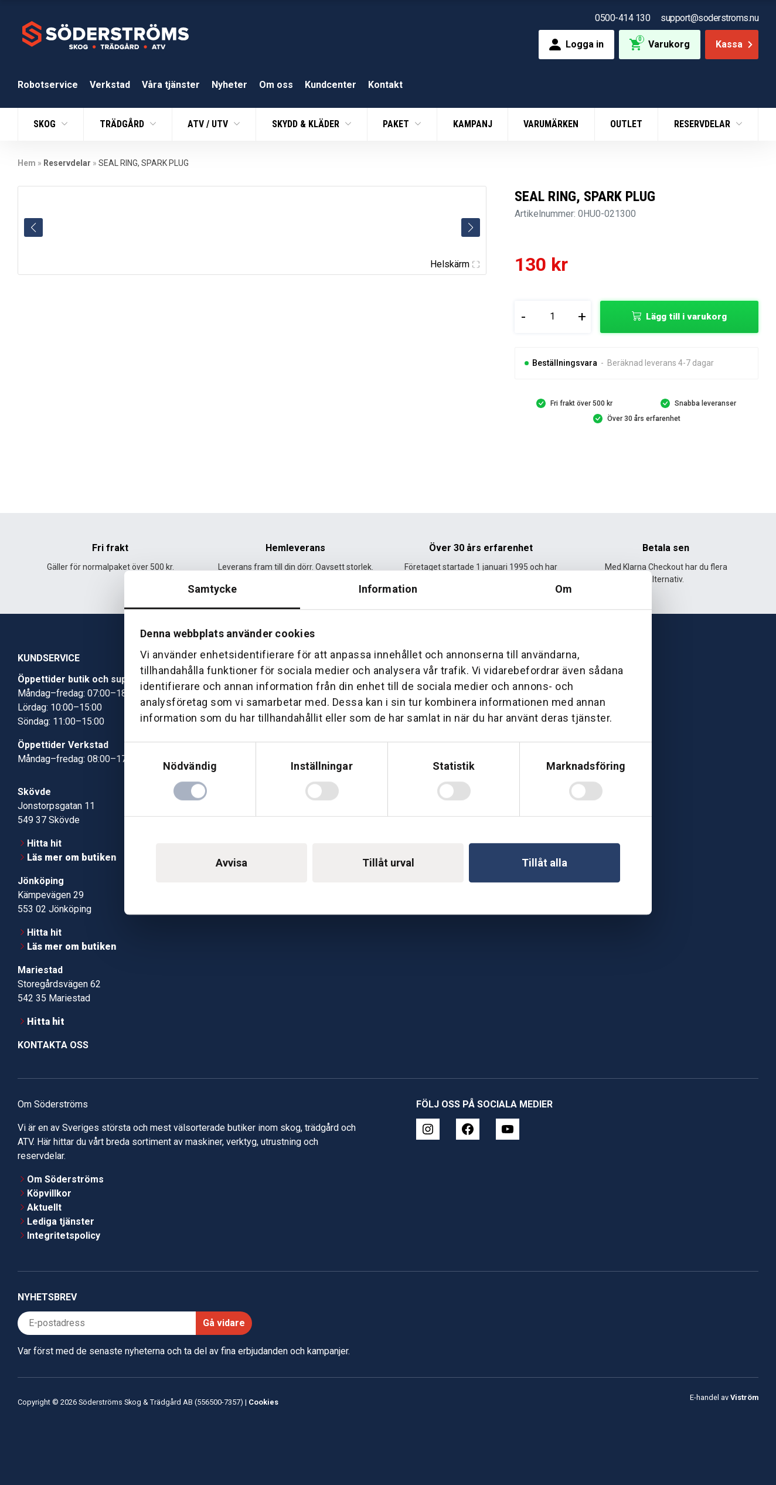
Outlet (626, 124)
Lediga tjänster (60, 1221)
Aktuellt (44, 1207)
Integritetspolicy (63, 1235)
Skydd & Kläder (307, 124)
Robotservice (48, 84)
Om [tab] (563, 589)
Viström (744, 1397)
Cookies (263, 1402)
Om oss (276, 84)
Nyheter (229, 84)
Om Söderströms (65, 1179)
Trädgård (123, 124)
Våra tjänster (171, 84)
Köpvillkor (49, 1193)
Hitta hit (44, 843)
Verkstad (110, 84)
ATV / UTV (209, 124)
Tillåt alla (544, 863)
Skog (45, 124)
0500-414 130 (622, 17)
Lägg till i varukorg (686, 316)
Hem (27, 163)
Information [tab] (388, 589)
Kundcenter (330, 84)
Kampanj (472, 124)
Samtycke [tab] (212, 589)
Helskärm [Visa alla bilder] (454, 264)
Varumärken (550, 124)
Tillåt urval (388, 863)
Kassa (735, 44)
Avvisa (231, 863)
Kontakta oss (53, 1045)
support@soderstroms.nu (709, 17)
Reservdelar (703, 124)
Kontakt (385, 84)
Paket (397, 124)
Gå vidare (224, 1322)
